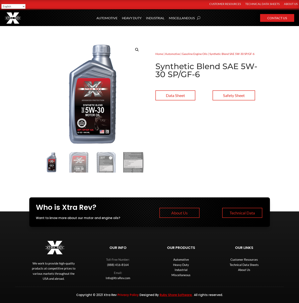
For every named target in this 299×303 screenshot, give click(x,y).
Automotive (107, 18)
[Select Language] (13, 6)
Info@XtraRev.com (118, 278)
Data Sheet (175, 95)
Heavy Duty (132, 18)
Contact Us (277, 18)
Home (159, 54)
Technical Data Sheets (262, 4)
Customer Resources (225, 4)
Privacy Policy (128, 295)
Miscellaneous (182, 18)
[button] (137, 49)
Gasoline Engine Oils (194, 54)
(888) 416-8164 (118, 265)
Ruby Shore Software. (176, 295)
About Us (291, 4)
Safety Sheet (234, 95)
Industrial (155, 18)
